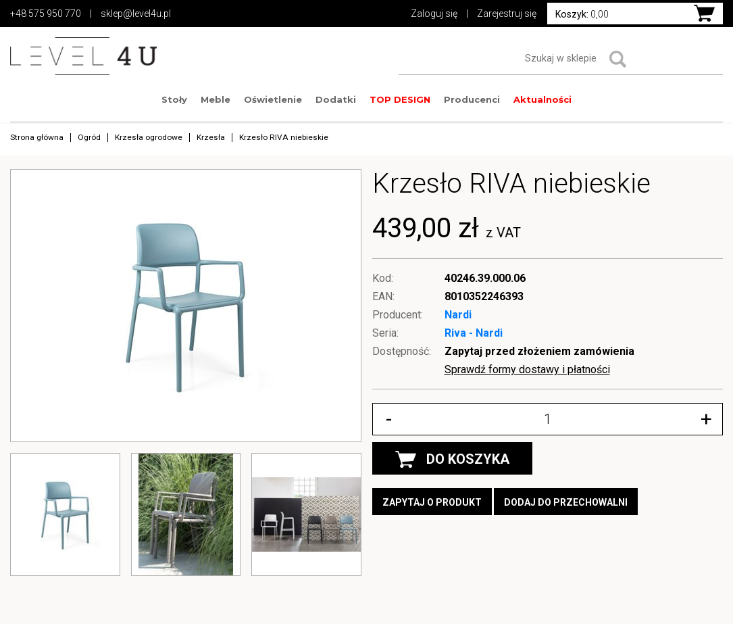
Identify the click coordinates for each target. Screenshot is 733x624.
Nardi (458, 314)
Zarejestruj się (506, 13)
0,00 (582, 14)
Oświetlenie (273, 99)
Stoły (174, 99)
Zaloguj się (434, 13)
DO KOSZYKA (452, 459)
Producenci (472, 99)
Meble (215, 99)
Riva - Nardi (474, 333)
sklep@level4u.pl (136, 13)
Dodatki (335, 99)
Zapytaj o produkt (432, 502)
